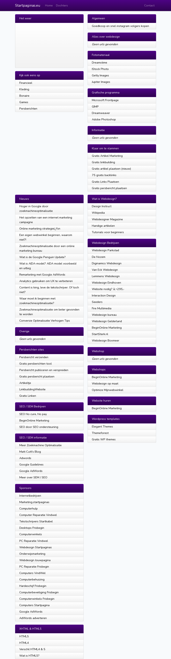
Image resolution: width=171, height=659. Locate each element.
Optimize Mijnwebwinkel (107, 390)
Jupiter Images (101, 82)
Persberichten (28, 109)
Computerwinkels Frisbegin (36, 599)
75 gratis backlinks (104, 175)
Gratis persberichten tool (35, 364)
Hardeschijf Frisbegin (32, 586)
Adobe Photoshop (104, 119)
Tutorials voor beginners (108, 232)
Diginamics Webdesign (106, 263)
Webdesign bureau (104, 315)
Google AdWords (30, 471)
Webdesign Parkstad (105, 250)
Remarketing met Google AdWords (42, 275)
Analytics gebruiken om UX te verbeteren (46, 281)
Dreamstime (99, 62)
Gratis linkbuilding (103, 162)
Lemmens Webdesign (106, 276)
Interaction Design (104, 295)
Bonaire (24, 96)
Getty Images (100, 75)
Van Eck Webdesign (105, 270)
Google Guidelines (31, 464)
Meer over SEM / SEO (33, 477)
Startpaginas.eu (27, 5)
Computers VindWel (32, 573)
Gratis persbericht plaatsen (109, 188)
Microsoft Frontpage (105, 100)
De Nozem (98, 257)
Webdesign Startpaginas (35, 547)
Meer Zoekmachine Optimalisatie (40, 445)
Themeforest (100, 433)
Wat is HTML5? (29, 656)
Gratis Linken (27, 396)
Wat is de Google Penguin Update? (42, 257)
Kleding (24, 89)
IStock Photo (100, 69)
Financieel (25, 83)
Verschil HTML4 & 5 (32, 649)
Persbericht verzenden (33, 357)
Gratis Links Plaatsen (105, 182)
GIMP (95, 107)
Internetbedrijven (30, 496)
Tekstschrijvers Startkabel (36, 521)
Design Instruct (101, 206)
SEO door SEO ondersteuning (38, 427)
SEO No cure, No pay (33, 414)
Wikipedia (98, 213)
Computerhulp (28, 508)
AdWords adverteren (33, 618)
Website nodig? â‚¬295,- (108, 289)
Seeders (97, 302)
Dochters (62, 5)
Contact (149, 5)
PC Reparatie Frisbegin (34, 567)
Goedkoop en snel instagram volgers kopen (120, 26)
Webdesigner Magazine (107, 219)
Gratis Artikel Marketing (107, 156)
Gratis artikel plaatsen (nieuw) (111, 169)
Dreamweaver (101, 113)
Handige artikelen (103, 226)
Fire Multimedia (101, 308)
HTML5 (24, 636)
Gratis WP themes (104, 439)
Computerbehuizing (32, 579)
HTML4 (24, 643)
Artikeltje (25, 383)
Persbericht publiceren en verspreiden (43, 370)
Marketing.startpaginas (34, 502)
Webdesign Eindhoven (106, 283)
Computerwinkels (30, 534)
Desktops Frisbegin (31, 528)
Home (49, 5)
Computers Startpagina (34, 605)
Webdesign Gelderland (107, 321)
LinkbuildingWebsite (32, 389)
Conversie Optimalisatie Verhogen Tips (44, 321)
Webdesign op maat (105, 383)
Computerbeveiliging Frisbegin (39, 592)
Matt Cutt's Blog (30, 452)
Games (23, 102)
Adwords (25, 458)
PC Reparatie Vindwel (33, 541)
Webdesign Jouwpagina (35, 560)
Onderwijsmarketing (32, 554)
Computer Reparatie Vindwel (38, 515)
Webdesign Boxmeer (105, 340)
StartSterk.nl (100, 334)
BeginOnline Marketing (34, 420)
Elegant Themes (102, 426)
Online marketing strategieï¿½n (39, 228)
